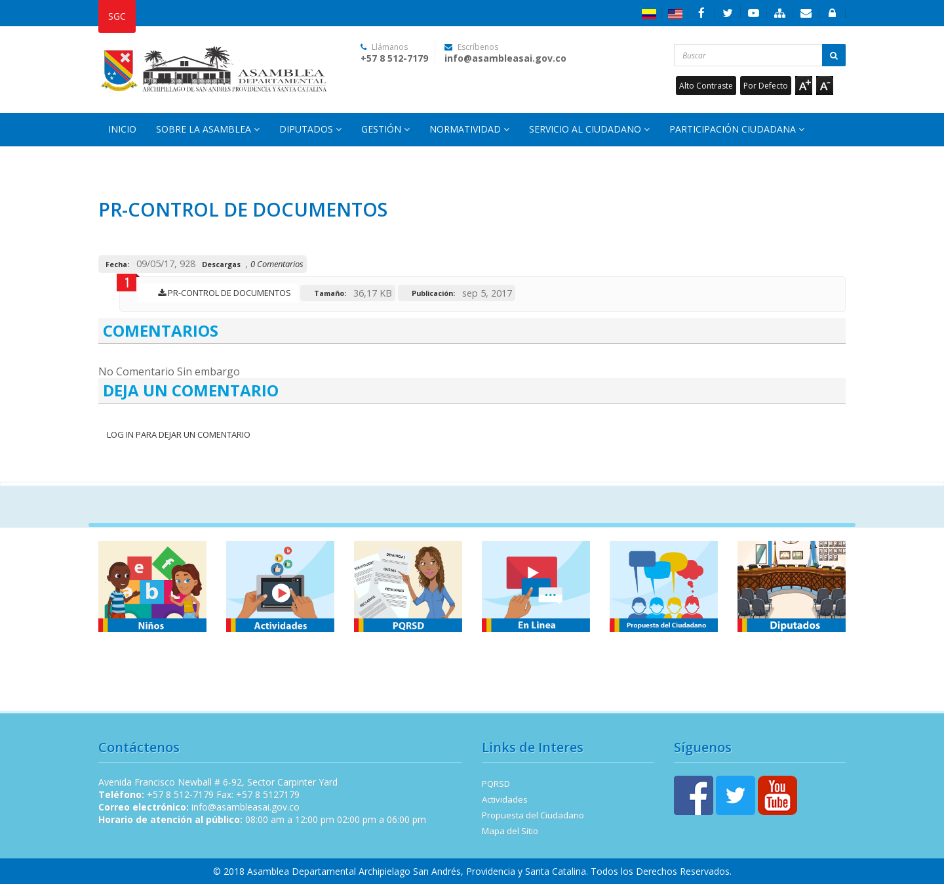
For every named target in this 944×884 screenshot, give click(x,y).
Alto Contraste (706, 85)
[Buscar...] (760, 55)
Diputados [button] (310, 129)
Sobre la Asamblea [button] (208, 129)
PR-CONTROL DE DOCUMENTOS (221, 293)
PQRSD (496, 783)
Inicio (122, 129)
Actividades (505, 799)
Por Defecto (765, 85)
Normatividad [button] (469, 129)
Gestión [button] (385, 129)
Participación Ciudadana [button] (736, 129)
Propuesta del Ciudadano (533, 815)
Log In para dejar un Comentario (177, 434)
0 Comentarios (277, 264)
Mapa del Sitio (510, 831)
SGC (117, 16)
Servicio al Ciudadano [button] (589, 129)
